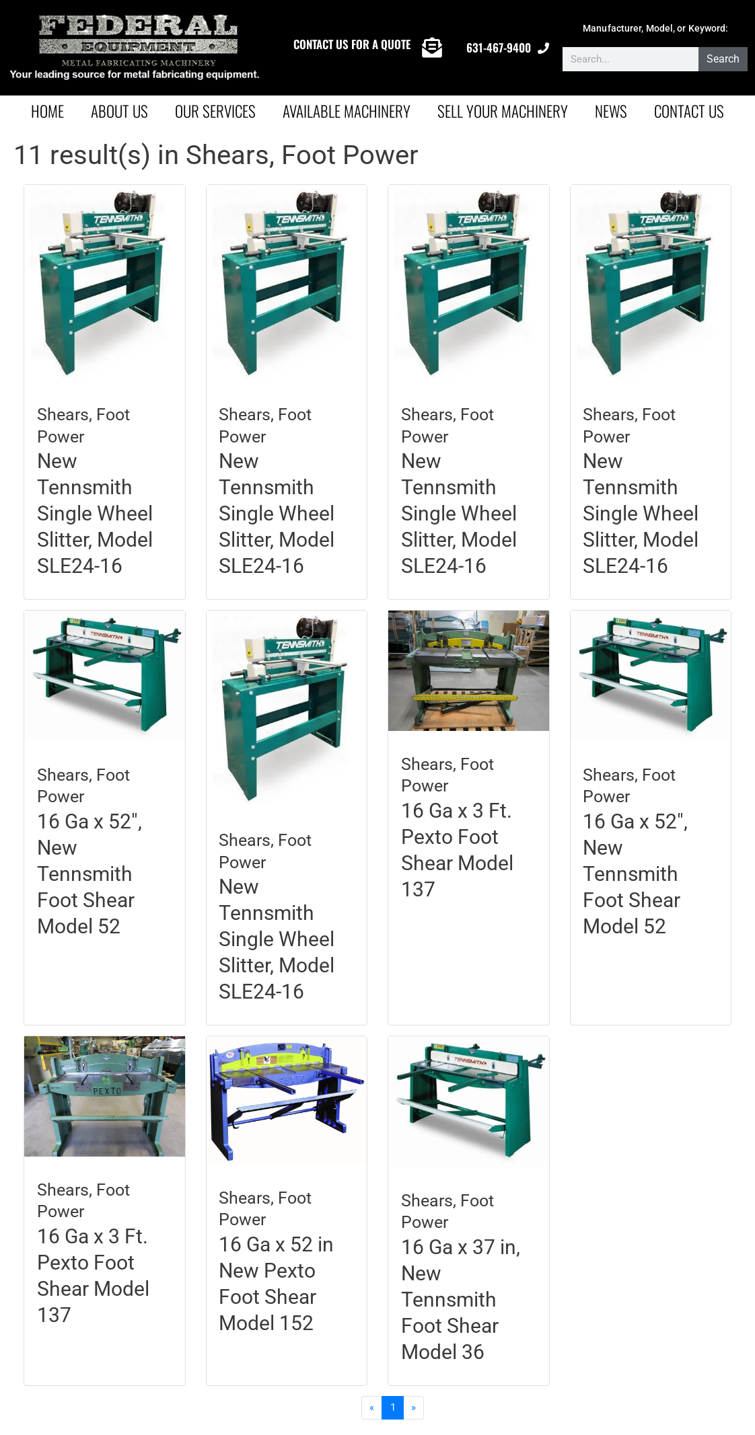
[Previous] (372, 1408)
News (611, 111)
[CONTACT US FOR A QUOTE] (432, 48)
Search (723, 58)
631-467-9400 (498, 47)
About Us (119, 111)
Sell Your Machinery (502, 111)
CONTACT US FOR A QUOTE (351, 44)
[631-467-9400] (543, 48)
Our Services (215, 111)
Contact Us (689, 111)
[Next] (414, 1408)
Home (47, 111)
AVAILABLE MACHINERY (346, 111)
